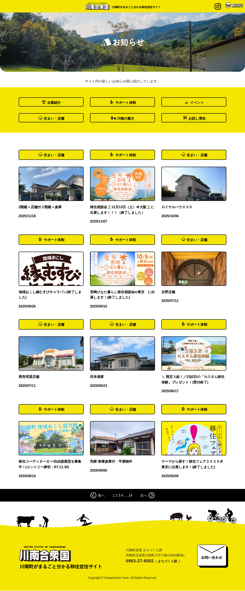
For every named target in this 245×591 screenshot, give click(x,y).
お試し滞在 (197, 119)
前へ (97, 496)
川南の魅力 (125, 119)
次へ (147, 496)
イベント (197, 103)
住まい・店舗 (54, 119)
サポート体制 (125, 103)
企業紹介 (54, 103)
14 (130, 496)
